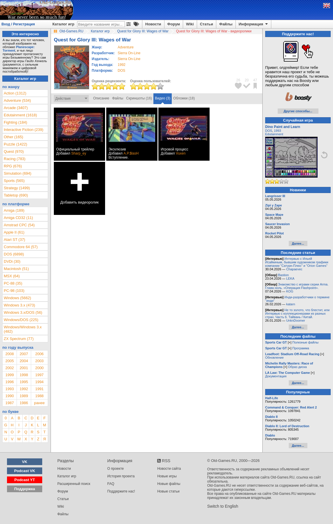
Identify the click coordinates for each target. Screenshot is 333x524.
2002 (9, 368)
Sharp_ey (78, 153)
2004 (24, 361)
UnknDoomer (295, 320)
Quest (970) (14, 151)
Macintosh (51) (16, 269)
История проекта (121, 476)
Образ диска (297, 367)
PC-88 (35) (13, 283)
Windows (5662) (17, 298)
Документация (275, 376)
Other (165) (13, 137)
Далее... (298, 243)
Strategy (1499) (17, 188)
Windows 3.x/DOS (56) (23, 312)
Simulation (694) (17, 173)
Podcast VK (24, 471)
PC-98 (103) (14, 290)
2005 (9, 361)
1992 (121, 65)
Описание (101, 98)
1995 (24, 382)
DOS (268, 130)
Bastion (283, 275)
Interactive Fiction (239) (23, 129)
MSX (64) (12, 276)
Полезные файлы (305, 342)
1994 (39, 382)
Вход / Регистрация (18, 24)
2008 (9, 354)
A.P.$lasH (131, 153)
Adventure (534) (17, 100)
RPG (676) (13, 166)
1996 (9, 382)
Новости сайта (169, 469)
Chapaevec (294, 269)
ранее (39, 403)
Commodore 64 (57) (21, 247)
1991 (39, 389)
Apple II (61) (14, 232)
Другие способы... (298, 111)
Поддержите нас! (121, 491)
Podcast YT (24, 480)
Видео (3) (162, 98)
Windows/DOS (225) (21, 320)
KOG (289, 291)
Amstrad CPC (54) (19, 225)
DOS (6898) (14, 254)
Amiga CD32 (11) (18, 217)
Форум (173, 24)
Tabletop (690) (16, 195)
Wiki (190, 24)
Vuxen (181, 153)
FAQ (110, 484)
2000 (39, 368)
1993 (9, 389)
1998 (24, 375)
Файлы (226, 24)
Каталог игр (63, 24)
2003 (39, 361)
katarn (290, 304)
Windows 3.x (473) (19, 305)
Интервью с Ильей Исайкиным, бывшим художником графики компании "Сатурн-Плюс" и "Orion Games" (296, 262)
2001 (24, 368)
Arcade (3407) (16, 108)
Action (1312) (15, 93)
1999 (9, 375)
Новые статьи (168, 491)
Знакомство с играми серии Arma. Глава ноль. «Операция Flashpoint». (296, 286)
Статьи (206, 24)
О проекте (115, 469)
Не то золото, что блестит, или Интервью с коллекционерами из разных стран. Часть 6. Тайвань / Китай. (297, 313)
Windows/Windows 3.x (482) (23, 329)
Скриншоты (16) (139, 98)
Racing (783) (14, 159)
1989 (24, 396)
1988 (39, 396)
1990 (9, 396)
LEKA (290, 278)
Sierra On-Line (129, 53)
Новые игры (167, 476)
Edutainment (274, 134)
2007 (24, 354)
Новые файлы (168, 484)
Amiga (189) (14, 210)
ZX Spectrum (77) (19, 339)
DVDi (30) (12, 261)
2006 (39, 354)
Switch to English (222, 506)
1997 (39, 375)
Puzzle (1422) (15, 144)
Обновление (274, 357)
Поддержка (24, 489)
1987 (9, 403)
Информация (254, 24)
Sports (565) (14, 180)
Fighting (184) (15, 122)
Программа (300, 348)
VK (24, 462)
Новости (153, 24)
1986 (24, 403)
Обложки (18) (184, 98)
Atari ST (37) (14, 239)
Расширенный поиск (73, 484)
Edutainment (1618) (20, 115)
